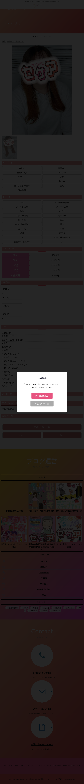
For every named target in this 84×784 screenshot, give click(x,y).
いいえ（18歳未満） (41, 403)
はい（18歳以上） (42, 396)
